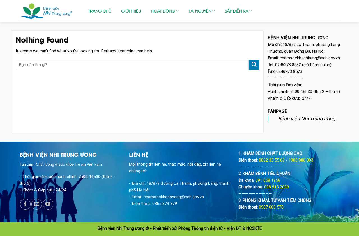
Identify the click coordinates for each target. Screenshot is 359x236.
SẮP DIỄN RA (238, 11)
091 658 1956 (268, 180)
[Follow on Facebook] (25, 204)
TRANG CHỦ (99, 10)
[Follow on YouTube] (48, 204)
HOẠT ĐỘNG (165, 11)
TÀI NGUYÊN (202, 11)
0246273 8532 (288, 64)
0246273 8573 (289, 71)
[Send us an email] (36, 204)
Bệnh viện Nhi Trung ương (306, 118)
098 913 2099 (276, 187)
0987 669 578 (271, 207)
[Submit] (254, 65)
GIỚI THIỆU (131, 10)
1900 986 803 (301, 160)
